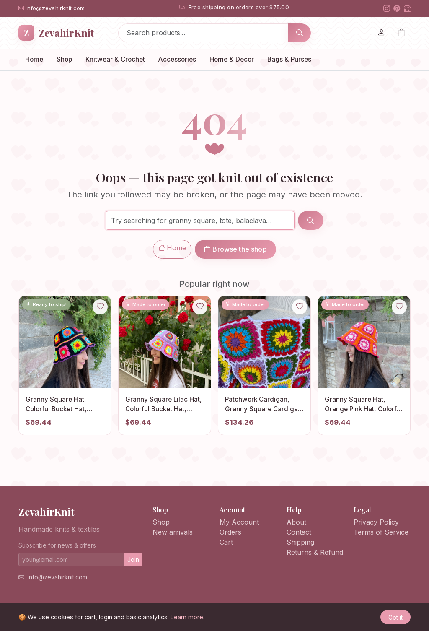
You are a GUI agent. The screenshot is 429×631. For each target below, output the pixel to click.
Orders (230, 532)
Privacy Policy (376, 522)
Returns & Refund (315, 552)
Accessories (177, 59)
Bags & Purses (289, 59)
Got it (395, 617)
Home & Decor (231, 59)
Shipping (300, 542)
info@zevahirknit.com (57, 577)
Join (133, 559)
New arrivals (172, 532)
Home (34, 59)
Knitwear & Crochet (115, 59)
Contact (299, 532)
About (296, 522)
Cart (226, 542)
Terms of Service (381, 532)
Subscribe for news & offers (57, 545)
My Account (239, 522)
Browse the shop (235, 249)
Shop (64, 59)
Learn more (187, 617)
